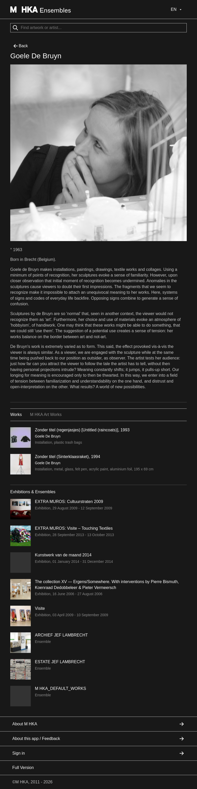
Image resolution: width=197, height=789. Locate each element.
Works (16, 414)
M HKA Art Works (46, 414)
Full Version (23, 767)
